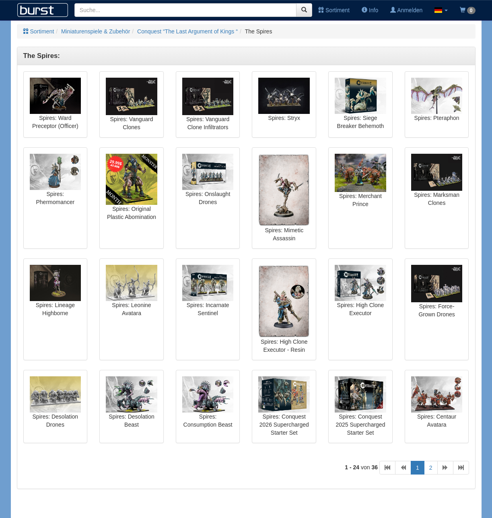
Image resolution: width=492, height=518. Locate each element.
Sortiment (334, 10)
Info (370, 10)
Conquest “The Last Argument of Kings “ (187, 31)
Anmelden (406, 10)
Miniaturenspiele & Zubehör (95, 31)
